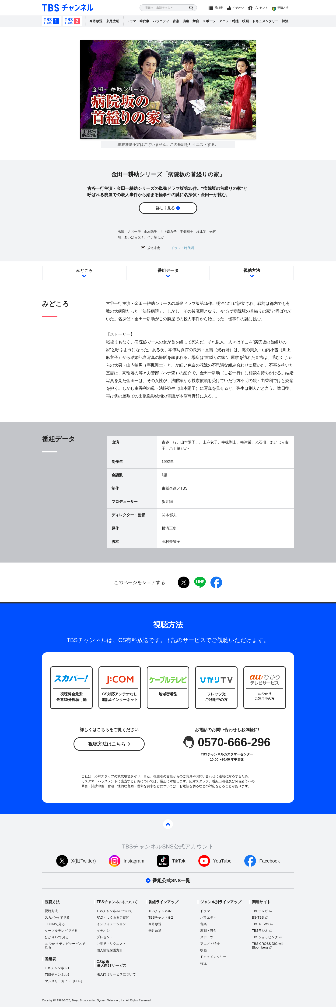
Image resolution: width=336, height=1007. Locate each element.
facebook (216, 582)
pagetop (168, 824)
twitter (183, 582)
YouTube (222, 860)
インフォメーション (111, 924)
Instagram (134, 860)
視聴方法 (282, 7)
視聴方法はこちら (107, 744)
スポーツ (209, 21)
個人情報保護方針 (110, 950)
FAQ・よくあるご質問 (113, 917)
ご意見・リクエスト (111, 944)
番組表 (218, 7)
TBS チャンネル (67, 8)
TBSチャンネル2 (72, 21)
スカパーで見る (57, 917)
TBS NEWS (260, 924)
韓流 (285, 21)
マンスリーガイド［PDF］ (64, 981)
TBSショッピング (265, 937)
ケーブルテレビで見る (61, 930)
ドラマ (205, 911)
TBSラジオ (260, 930)
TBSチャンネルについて (114, 911)
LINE (200, 582)
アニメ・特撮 (229, 21)
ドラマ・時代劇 (137, 21)
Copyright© (49, 1000)
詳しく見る (165, 208)
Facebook (269, 860)
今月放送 (95, 21)
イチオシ (238, 7)
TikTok (179, 860)
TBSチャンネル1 (51, 21)
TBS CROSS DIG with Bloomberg (268, 945)
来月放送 (112, 21)
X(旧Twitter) (83, 860)
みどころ (84, 270)
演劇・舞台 (191, 21)
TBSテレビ (260, 911)
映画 (245, 21)
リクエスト (198, 145)
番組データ (168, 270)
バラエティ (161, 21)
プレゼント (261, 7)
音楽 (176, 21)
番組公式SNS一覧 (171, 880)
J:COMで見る (55, 924)
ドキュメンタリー (265, 21)
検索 (191, 8)
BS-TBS (258, 917)
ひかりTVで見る (57, 937)
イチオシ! (104, 930)
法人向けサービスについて (116, 974)
